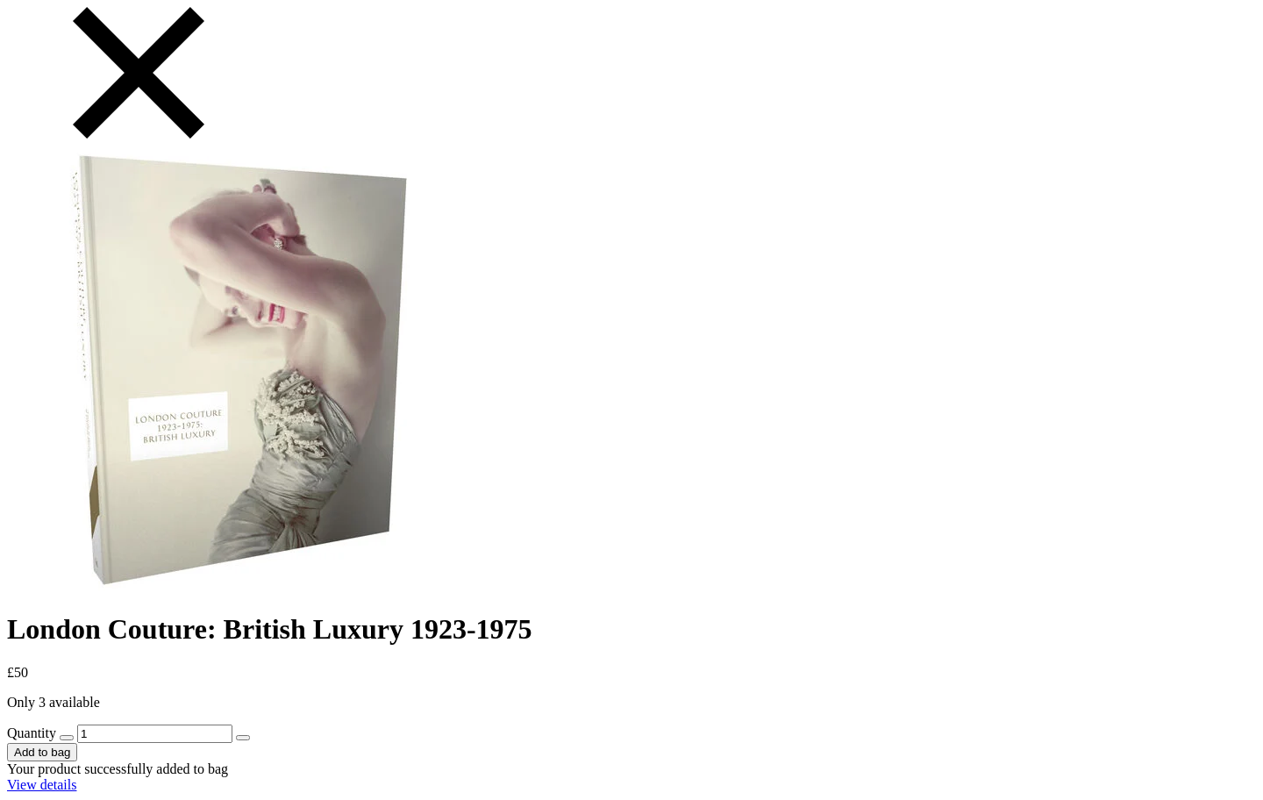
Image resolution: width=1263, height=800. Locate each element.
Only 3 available (53, 702)
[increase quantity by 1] (243, 737)
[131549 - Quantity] (154, 734)
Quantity (31, 732)
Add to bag (42, 752)
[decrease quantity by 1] (67, 737)
